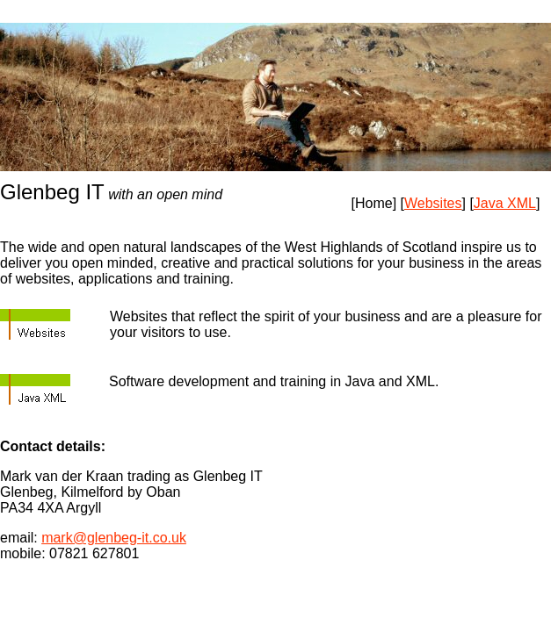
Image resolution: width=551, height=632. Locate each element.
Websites (433, 203)
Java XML (505, 203)
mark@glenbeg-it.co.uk (113, 537)
